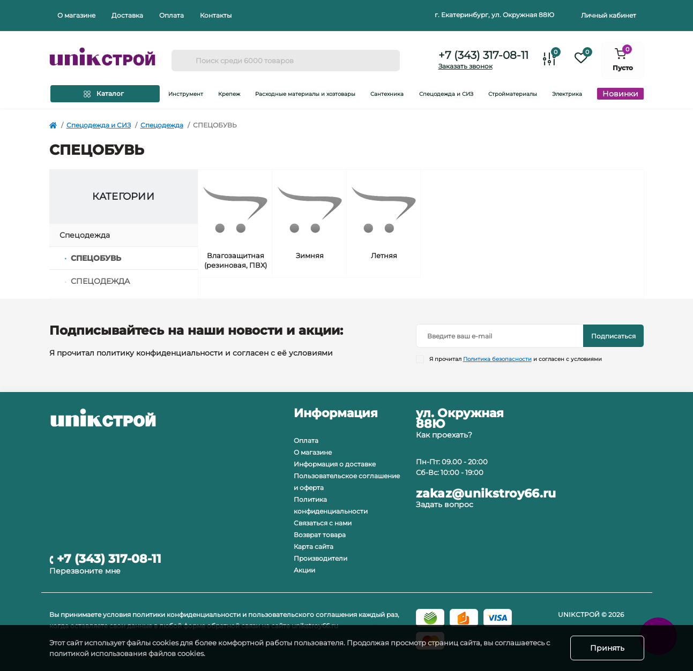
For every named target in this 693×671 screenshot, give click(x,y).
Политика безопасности (497, 359)
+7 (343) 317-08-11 (483, 55)
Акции (304, 570)
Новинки (620, 93)
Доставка (127, 15)
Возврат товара (320, 535)
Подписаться (613, 336)
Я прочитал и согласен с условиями (515, 359)
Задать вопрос (444, 504)
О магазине (76, 15)
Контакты (216, 15)
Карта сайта (313, 546)
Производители (320, 558)
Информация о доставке (335, 464)
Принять (607, 648)
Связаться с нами (323, 523)
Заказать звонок (465, 66)
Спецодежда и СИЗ (98, 125)
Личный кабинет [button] (608, 15)
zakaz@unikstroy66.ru (486, 493)
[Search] (183, 60)
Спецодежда (161, 125)
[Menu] (105, 93)
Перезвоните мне (85, 571)
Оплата (171, 15)
